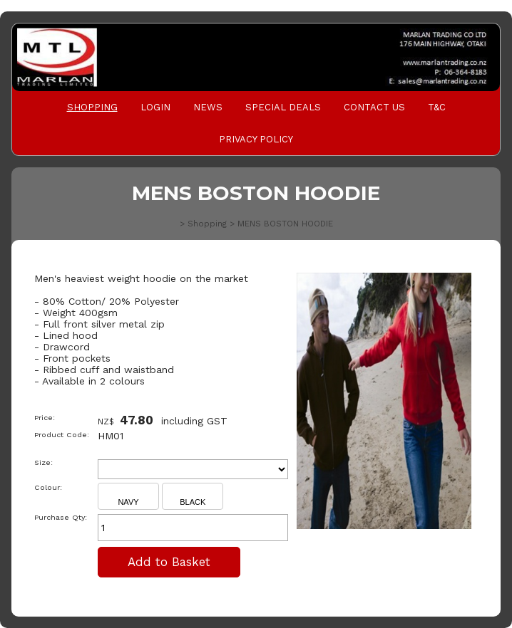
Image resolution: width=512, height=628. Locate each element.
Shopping (92, 107)
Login (155, 107)
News (207, 107)
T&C (437, 107)
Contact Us (374, 107)
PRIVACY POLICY (256, 139)
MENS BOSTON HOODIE (285, 224)
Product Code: (61, 434)
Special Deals (283, 107)
